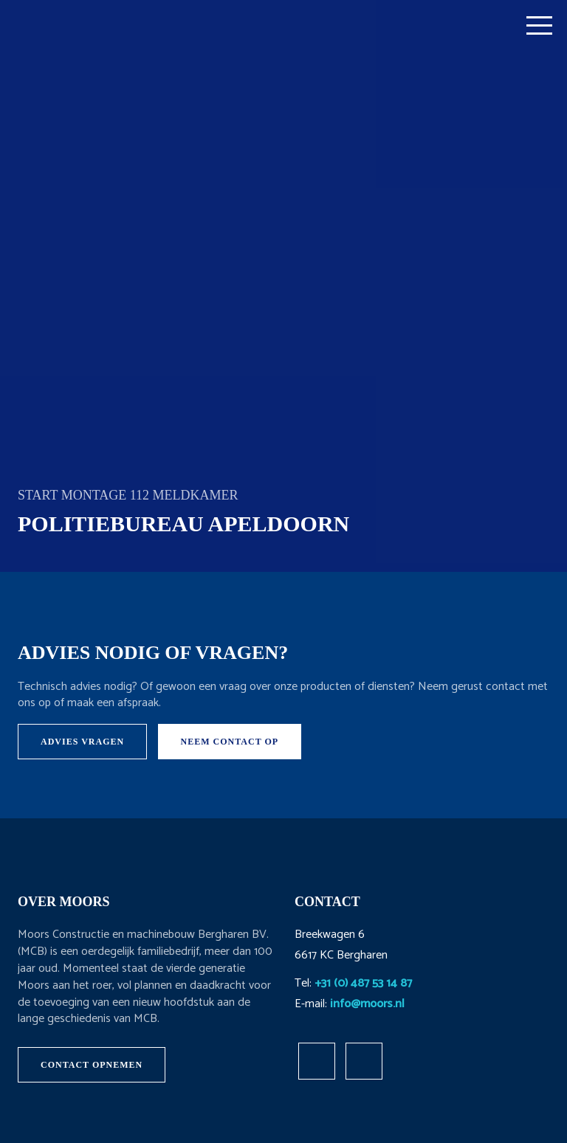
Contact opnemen (91, 1065)
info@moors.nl (367, 1004)
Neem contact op (230, 741)
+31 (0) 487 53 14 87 (363, 983)
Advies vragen (82, 741)
